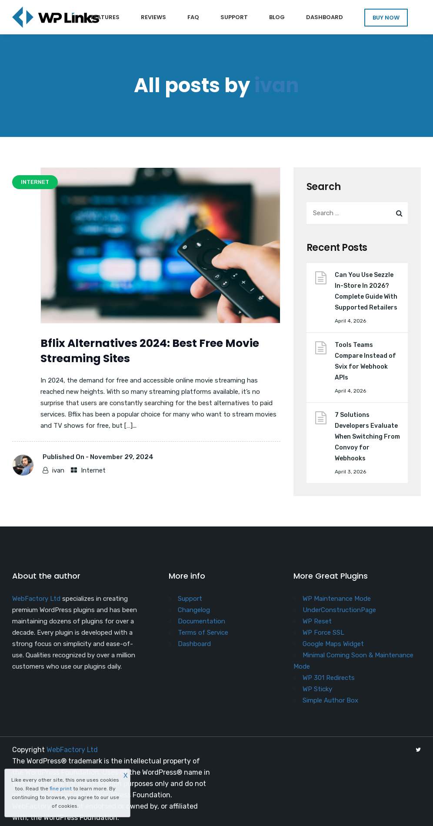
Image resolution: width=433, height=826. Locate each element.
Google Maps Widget (333, 644)
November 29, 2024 (121, 457)
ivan (276, 85)
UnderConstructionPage (339, 610)
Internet (93, 470)
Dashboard (324, 17)
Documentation (201, 621)
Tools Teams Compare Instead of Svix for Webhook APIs (365, 361)
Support (234, 17)
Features (105, 17)
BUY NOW (386, 17)
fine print (61, 789)
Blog (277, 17)
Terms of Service (203, 632)
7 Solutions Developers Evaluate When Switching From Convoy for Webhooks (367, 436)
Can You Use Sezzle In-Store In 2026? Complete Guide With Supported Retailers (366, 291)
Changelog (194, 610)
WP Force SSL (323, 632)
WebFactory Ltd (36, 599)
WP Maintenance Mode (337, 599)
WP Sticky (317, 689)
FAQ (193, 17)
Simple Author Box (330, 700)
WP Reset (317, 621)
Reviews (153, 17)
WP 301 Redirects (329, 678)
